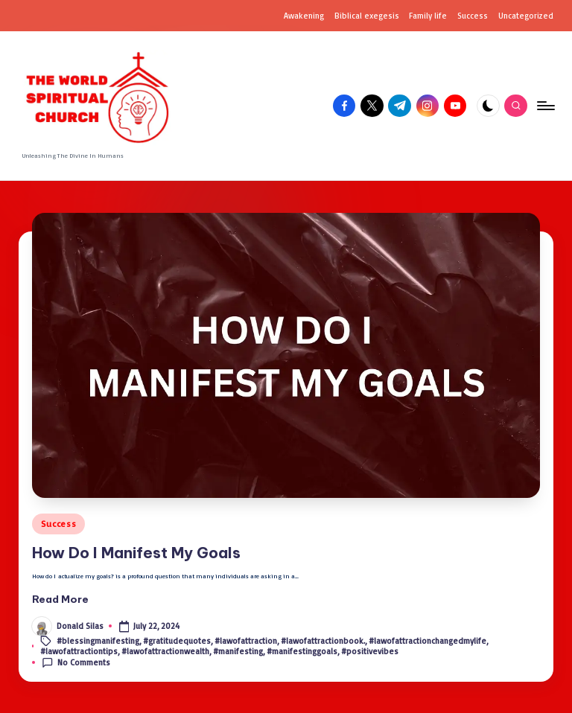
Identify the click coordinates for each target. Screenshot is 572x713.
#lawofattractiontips (79, 651)
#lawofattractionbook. (323, 640)
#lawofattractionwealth (165, 651)
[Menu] (545, 105)
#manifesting (238, 651)
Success (58, 523)
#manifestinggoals (302, 651)
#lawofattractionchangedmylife (427, 640)
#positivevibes (369, 651)
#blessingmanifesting (98, 640)
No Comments (76, 662)
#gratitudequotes (177, 640)
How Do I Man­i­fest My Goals (136, 552)
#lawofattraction (245, 640)
